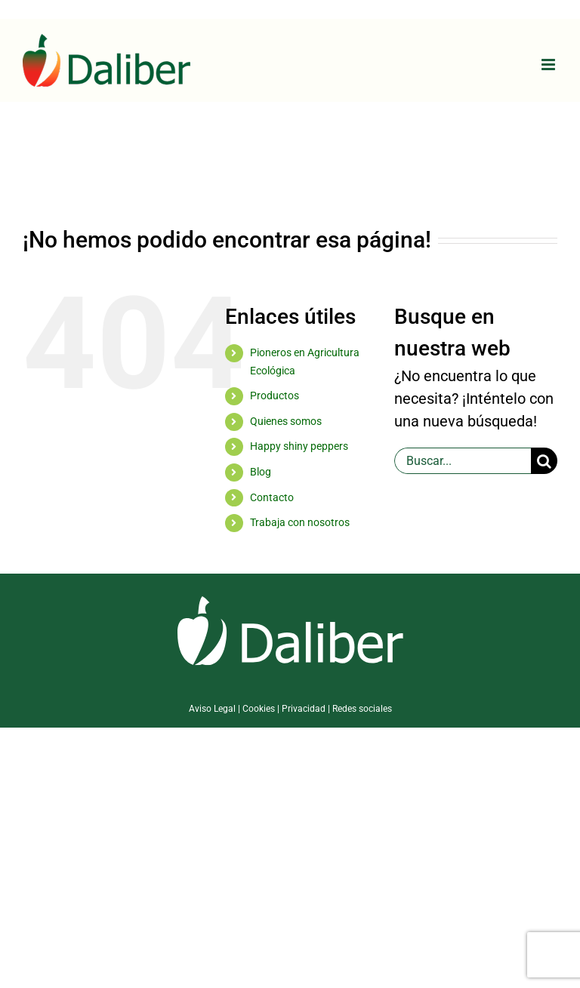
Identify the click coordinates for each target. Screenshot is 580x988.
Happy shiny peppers (299, 446)
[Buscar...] (462, 461)
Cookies (258, 708)
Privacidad (303, 708)
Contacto (272, 497)
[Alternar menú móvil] (549, 64)
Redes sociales (362, 708)
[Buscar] (544, 461)
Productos (274, 395)
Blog (260, 472)
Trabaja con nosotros (300, 522)
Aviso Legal (212, 708)
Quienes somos (286, 421)
